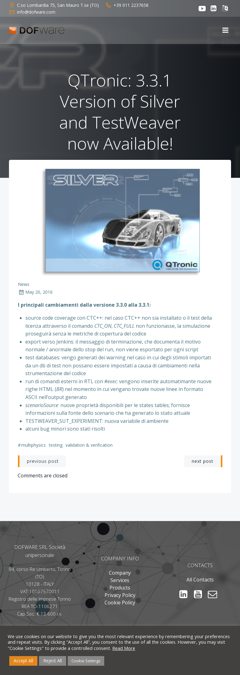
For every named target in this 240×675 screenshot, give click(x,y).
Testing (55, 445)
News (23, 284)
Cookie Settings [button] (86, 661)
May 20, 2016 (35, 293)
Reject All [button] (52, 661)
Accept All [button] (23, 661)
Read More (123, 648)
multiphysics (33, 445)
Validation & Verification (89, 445)
